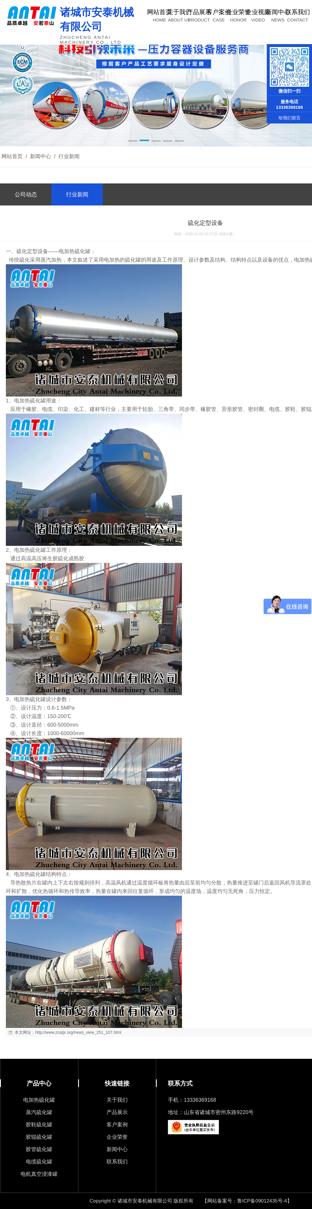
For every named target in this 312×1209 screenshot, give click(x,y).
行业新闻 (68, 156)
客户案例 (117, 1125)
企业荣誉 (117, 1137)
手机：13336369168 (192, 1100)
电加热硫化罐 (39, 1100)
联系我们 (117, 1162)
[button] (132, 141)
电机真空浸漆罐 (39, 1174)
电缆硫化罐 (39, 1162)
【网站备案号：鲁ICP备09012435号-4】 (247, 1201)
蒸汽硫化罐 (39, 1112)
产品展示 (117, 1112)
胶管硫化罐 (39, 1149)
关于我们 (117, 1100)
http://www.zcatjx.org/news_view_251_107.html (78, 1032)
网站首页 (12, 156)
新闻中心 (40, 156)
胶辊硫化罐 (39, 1137)
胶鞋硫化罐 (39, 1125)
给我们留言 (290, 117)
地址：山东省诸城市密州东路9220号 (211, 1112)
